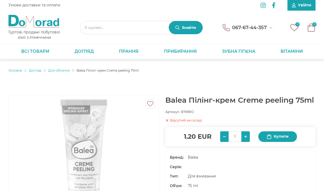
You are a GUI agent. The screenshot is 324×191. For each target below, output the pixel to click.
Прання (129, 51)
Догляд (84, 51)
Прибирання (180, 51)
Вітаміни (292, 51)
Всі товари (35, 51)
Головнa (15, 70)
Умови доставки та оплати (34, 5)
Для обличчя (59, 70)
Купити (278, 136)
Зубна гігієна (238, 51)
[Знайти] (185, 27)
